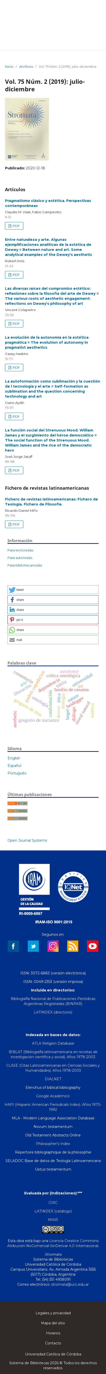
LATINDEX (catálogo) (53, 1211)
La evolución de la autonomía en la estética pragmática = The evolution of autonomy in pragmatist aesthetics (46, 342)
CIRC (53, 1202)
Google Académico (53, 1096)
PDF (16, 226)
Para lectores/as (20, 550)
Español (14, 765)
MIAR (53, 1219)
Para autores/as (20, 558)
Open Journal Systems (27, 840)
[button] (53, 589)
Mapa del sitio (53, 1323)
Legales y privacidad (53, 1313)
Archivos (26, 66)
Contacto (53, 1343)
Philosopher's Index (53, 1143)
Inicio (9, 66)
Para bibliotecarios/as (25, 565)
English (14, 758)
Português (17, 773)
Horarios (53, 1333)
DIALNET (53, 1079)
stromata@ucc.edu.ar (70, 1284)
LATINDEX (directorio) (53, 1012)
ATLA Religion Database (53, 1043)
